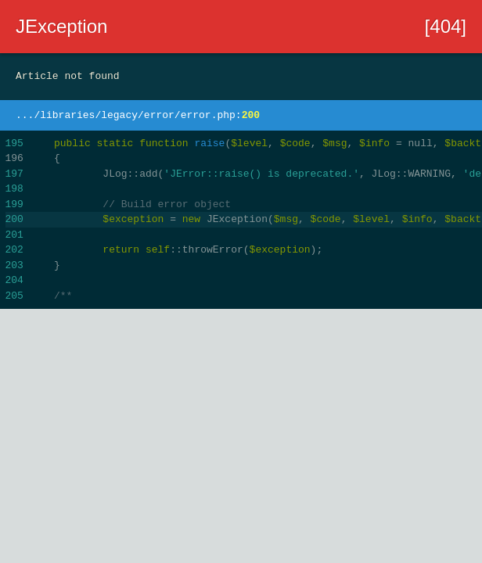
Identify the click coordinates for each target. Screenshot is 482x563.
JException (61, 26)
